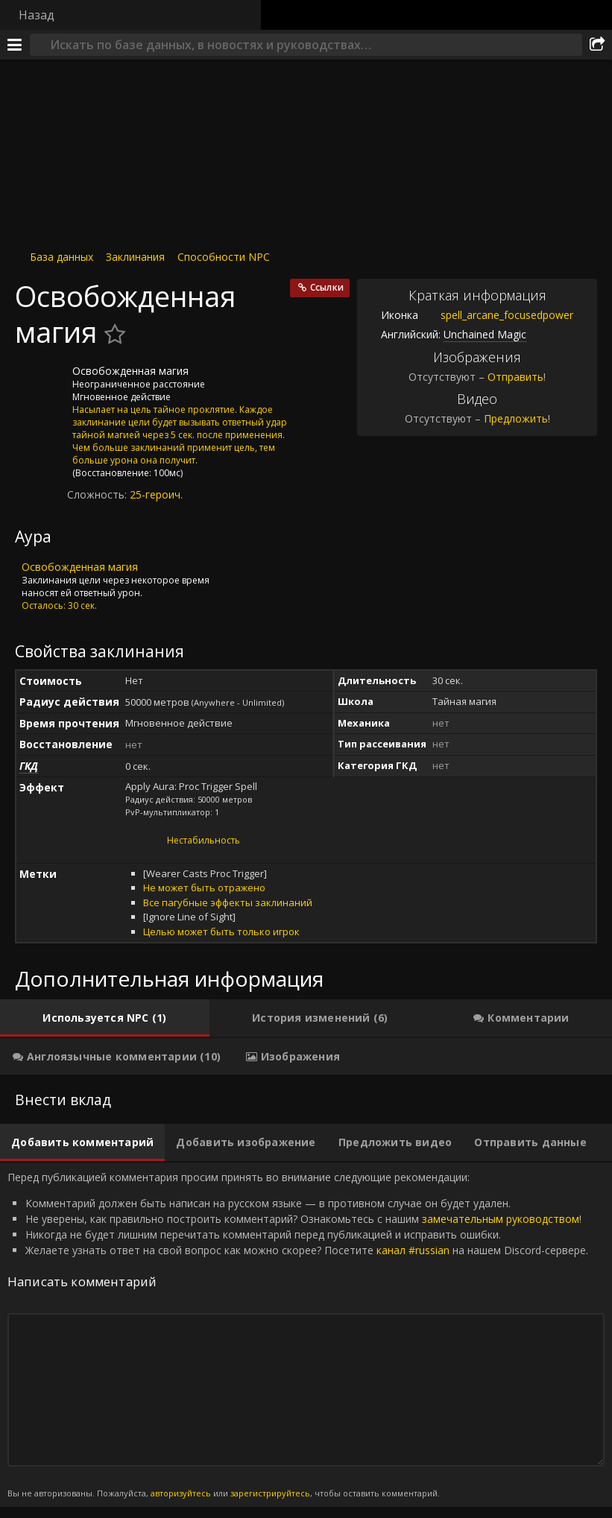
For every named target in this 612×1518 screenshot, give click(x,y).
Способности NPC (223, 257)
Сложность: (98, 494)
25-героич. (156, 494)
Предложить (516, 418)
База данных (61, 257)
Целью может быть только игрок (221, 931)
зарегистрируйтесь (270, 1493)
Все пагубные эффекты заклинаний (227, 902)
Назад (36, 15)
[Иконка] (40, 382)
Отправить (515, 377)
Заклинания (135, 257)
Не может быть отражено (204, 887)
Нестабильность (203, 840)
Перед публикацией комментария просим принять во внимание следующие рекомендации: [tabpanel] (306, 1334)
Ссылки (327, 287)
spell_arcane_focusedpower (495, 315)
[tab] (104, 1018)
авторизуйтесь (181, 1493)
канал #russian (412, 1250)
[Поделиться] (597, 45)
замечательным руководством (500, 1219)
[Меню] (15, 45)
